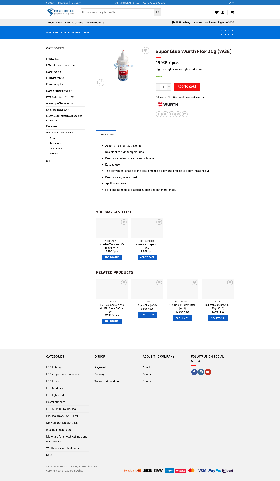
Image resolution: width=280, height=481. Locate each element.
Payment (63, 2)
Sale (48, 161)
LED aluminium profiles (59, 90)
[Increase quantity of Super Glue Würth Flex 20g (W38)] (169, 87)
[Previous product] (230, 32)
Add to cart (187, 86)
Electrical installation (57, 109)
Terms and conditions (108, 381)
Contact (50, 2)
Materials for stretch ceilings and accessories (64, 118)
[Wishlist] (217, 12)
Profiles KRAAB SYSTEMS (60, 97)
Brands (147, 381)
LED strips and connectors (60, 65)
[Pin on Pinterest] (178, 114)
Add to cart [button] (112, 257)
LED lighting (52, 59)
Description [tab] (106, 134)
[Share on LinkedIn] (185, 114)
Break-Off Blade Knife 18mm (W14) (112, 246)
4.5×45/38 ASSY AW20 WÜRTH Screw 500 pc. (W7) (111, 308)
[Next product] (223, 32)
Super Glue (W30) (147, 305)
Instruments (56, 148)
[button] (223, 12)
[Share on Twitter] (165, 114)
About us (148, 367)
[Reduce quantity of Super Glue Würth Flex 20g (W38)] (158, 87)
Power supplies (54, 84)
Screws (54, 153)
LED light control (55, 78)
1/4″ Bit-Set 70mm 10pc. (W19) (182, 306)
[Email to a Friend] (172, 114)
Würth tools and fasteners (63, 32)
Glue (86, 32)
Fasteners (51, 126)
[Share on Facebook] (159, 114)
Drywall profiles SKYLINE (60, 103)
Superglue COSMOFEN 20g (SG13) (217, 306)
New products (95, 22)
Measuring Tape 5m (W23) (147, 246)
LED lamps (53, 381)
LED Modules (53, 71)
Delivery (76, 2)
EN (231, 2)
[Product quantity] (163, 87)
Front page (55, 22)
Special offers (74, 22)
